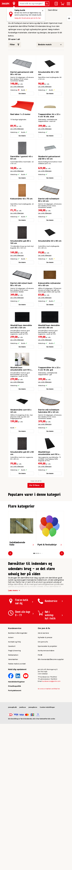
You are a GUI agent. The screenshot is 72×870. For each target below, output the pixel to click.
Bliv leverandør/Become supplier (51, 708)
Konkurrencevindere (46, 699)
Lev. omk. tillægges (17, 86)
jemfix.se (22, 755)
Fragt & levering (14, 699)
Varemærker (13, 708)
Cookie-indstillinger (47, 755)
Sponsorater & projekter (47, 695)
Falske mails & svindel (17, 712)
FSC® (40, 703)
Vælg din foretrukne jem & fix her (27, 18)
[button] (34, 601)
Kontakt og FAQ (14, 690)
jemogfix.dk (12, 755)
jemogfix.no (32, 755)
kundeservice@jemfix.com (51, 729)
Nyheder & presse (45, 686)
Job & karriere (43, 681)
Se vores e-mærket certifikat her (49, 737)
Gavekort (11, 695)
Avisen (11, 686)
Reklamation (13, 703)
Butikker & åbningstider (17, 681)
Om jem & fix (43, 690)
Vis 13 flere (34, 485)
